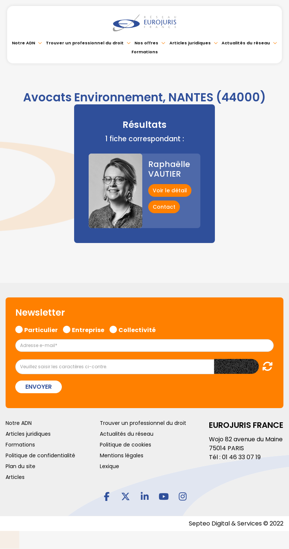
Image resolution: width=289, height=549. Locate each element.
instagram (182, 496)
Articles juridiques (190, 43)
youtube (163, 496)
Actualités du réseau (246, 43)
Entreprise (88, 329)
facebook (106, 496)
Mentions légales (121, 455)
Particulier (41, 329)
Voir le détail (170, 190)
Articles (15, 477)
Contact (164, 207)
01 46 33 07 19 (241, 457)
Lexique (109, 466)
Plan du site (20, 466)
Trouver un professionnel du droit (85, 43)
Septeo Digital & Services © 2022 (236, 523)
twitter (125, 496)
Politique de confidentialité (40, 455)
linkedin (144, 496)
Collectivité (137, 329)
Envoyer (38, 386)
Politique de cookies (125, 444)
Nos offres (146, 43)
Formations (144, 52)
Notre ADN (23, 43)
